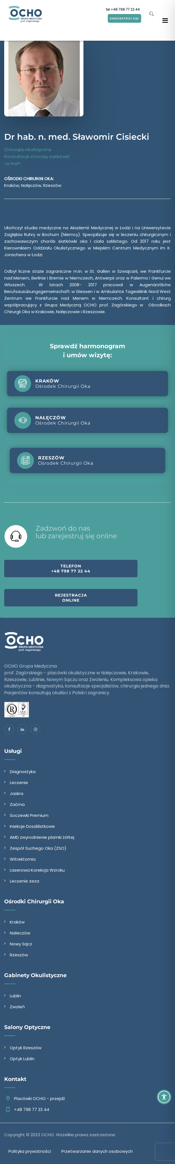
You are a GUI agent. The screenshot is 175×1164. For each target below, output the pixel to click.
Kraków (17, 922)
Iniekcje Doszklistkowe (32, 826)
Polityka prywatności (29, 1151)
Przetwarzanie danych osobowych (97, 1151)
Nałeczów (20, 933)
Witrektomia (23, 859)
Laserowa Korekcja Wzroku (37, 870)
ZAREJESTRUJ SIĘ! (124, 18)
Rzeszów (19, 955)
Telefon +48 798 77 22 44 (70, 568)
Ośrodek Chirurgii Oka (52, 383)
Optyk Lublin (22, 1059)
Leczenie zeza (24, 881)
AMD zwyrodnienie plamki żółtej (42, 837)
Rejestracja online (71, 598)
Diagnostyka (23, 772)
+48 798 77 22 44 (125, 9)
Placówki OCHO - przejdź (39, 1098)
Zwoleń (17, 1007)
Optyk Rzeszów (25, 1048)
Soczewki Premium (29, 815)
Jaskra (16, 793)
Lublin (15, 996)
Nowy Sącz (21, 944)
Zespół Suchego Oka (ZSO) (38, 848)
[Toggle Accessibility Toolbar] (164, 1097)
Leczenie (19, 782)
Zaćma (17, 804)
